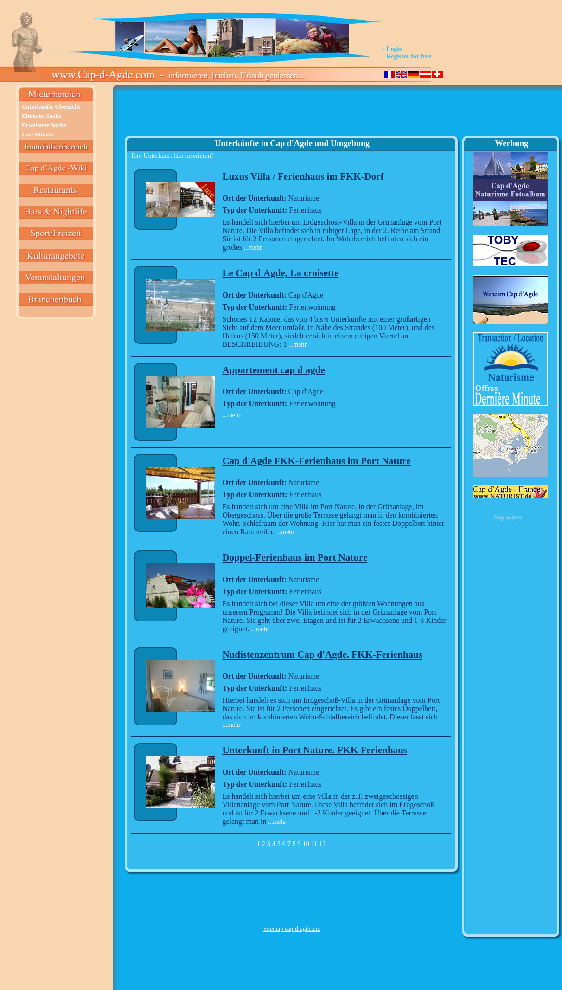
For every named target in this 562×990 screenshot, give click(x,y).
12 (322, 844)
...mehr (252, 247)
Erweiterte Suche (44, 125)
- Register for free (407, 56)
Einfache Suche (42, 115)
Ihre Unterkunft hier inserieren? (172, 155)
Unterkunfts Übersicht (51, 106)
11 (314, 844)
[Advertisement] (291, 114)
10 (306, 844)
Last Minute (37, 134)
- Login (392, 48)
